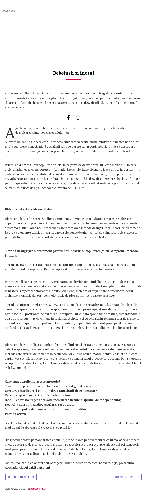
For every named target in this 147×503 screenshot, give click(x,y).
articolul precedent (20, 477)
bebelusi (35, 488)
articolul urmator (127, 477)
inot (44, 488)
